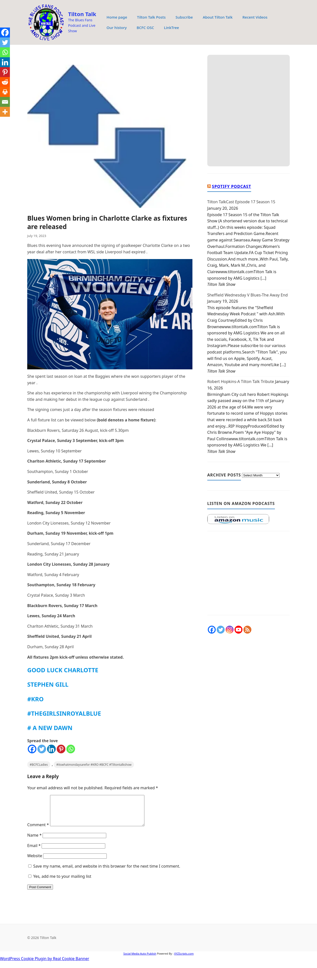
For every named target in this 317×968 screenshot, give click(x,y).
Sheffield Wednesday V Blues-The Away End (247, 295)
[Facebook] (32, 749)
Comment (38, 830)
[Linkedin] (51, 749)
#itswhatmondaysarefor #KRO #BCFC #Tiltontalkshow (93, 765)
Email (34, 851)
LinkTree (171, 27)
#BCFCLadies (39, 765)
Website (34, 861)
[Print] (5, 92)
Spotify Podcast (231, 186)
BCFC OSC (145, 27)
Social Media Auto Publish (139, 959)
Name (34, 841)
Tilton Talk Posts (151, 17)
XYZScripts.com (184, 959)
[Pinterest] (61, 749)
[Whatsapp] (70, 749)
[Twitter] (41, 749)
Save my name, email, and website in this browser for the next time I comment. (106, 872)
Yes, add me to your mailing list (59, 882)
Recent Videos (254, 17)
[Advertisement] (248, 575)
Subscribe (184, 17)
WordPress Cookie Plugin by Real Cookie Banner (44, 964)
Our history (116, 27)
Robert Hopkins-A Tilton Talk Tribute (240, 381)
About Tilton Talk (218, 17)
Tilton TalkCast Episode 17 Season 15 (241, 202)
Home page (116, 17)
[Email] (5, 102)
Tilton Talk (82, 14)
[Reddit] (5, 82)
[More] (5, 112)
